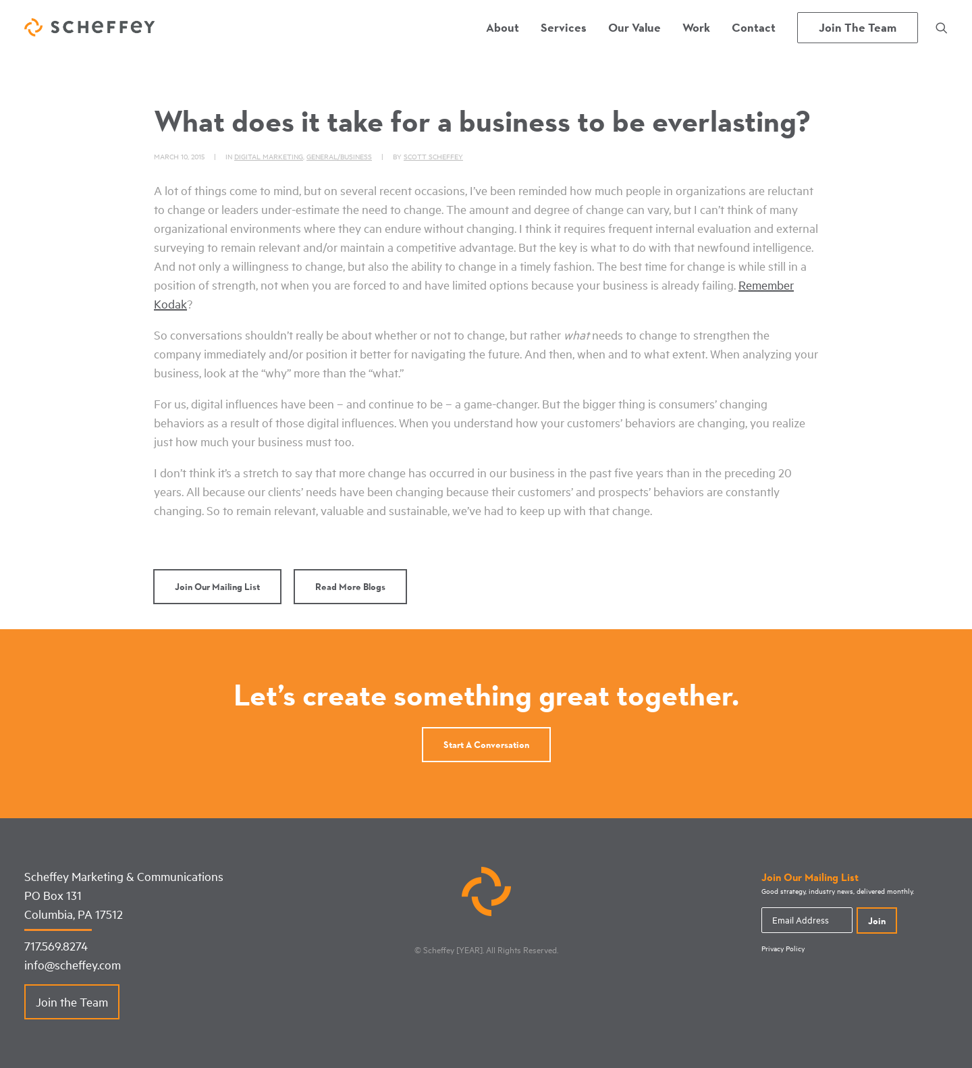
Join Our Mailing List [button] (217, 587)
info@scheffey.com (72, 964)
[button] (942, 27)
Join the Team (72, 1001)
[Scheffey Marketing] (89, 27)
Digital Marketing (268, 156)
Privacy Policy (783, 948)
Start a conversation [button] (486, 745)
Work (696, 27)
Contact (754, 27)
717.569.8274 (56, 945)
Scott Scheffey (433, 156)
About (502, 27)
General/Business (339, 156)
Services (564, 27)
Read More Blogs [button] (350, 587)
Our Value (634, 27)
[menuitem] (503, 27)
